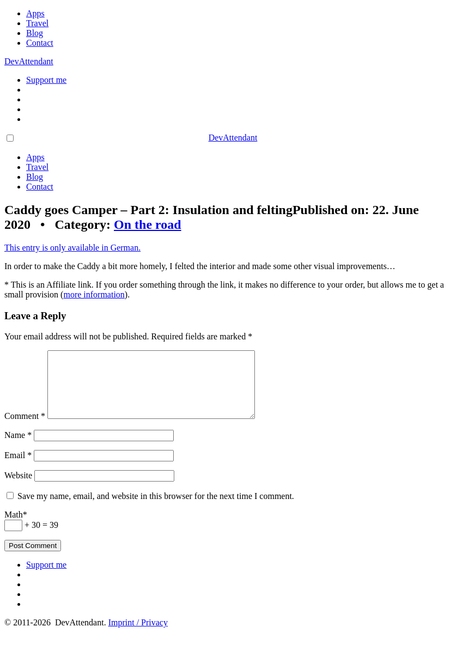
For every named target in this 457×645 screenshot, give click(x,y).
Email (18, 468)
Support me (46, 79)
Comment (24, 429)
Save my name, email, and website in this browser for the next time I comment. (155, 509)
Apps (35, 13)
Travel (37, 23)
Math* (15, 527)
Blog (34, 33)
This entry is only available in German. (72, 247)
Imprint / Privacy (138, 635)
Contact (39, 42)
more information (93, 294)
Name (18, 448)
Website (18, 488)
